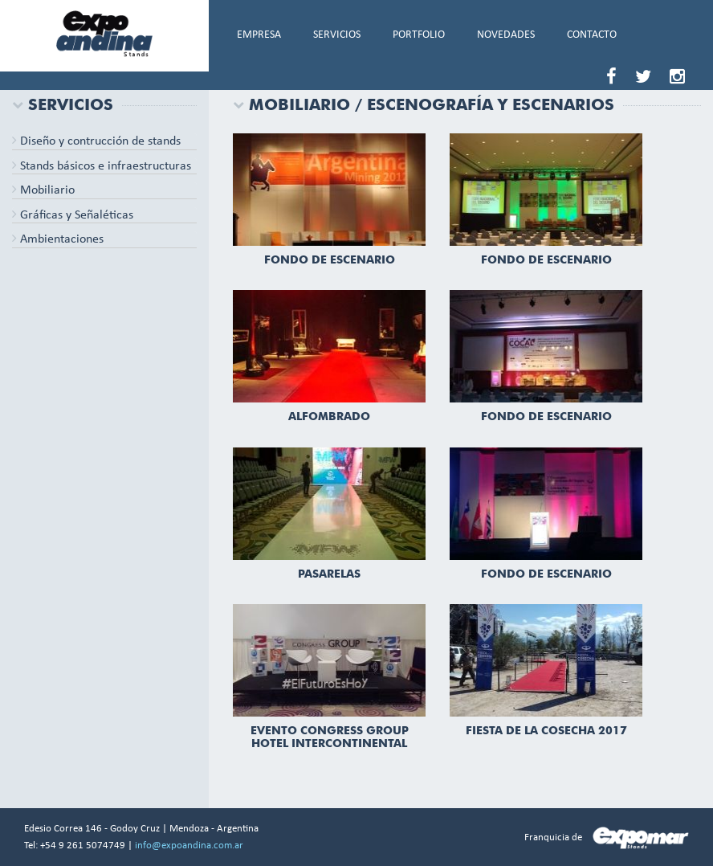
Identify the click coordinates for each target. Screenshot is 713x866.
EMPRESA (259, 35)
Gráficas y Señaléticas (72, 215)
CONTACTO (592, 35)
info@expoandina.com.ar (189, 845)
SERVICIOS (337, 35)
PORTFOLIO (419, 35)
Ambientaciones (58, 239)
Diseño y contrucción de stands (96, 141)
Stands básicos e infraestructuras (101, 166)
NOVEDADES (506, 35)
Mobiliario (43, 190)
